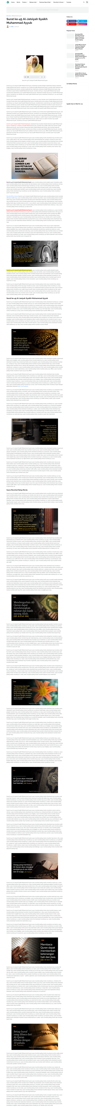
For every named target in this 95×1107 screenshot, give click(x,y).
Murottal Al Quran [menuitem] (58, 2)
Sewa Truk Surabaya (23, 386)
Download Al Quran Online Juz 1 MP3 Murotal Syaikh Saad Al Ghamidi (81, 66)
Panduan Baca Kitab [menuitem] (44, 2)
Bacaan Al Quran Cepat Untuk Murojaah (47, 10)
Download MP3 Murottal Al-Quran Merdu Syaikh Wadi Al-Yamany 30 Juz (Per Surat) (81, 56)
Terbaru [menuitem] (24, 2)
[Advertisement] (35, 41)
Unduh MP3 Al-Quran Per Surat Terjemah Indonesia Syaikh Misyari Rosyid (80, 47)
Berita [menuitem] (18, 2)
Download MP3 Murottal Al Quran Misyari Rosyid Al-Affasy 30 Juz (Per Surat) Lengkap (79, 37)
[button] (84, 2)
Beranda (9, 15)
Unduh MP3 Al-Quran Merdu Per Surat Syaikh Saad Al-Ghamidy (81, 75)
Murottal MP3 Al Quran (12, 196)
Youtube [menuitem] (68, 2)
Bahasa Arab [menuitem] (33, 2)
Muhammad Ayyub (17, 15)
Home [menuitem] (13, 2)
